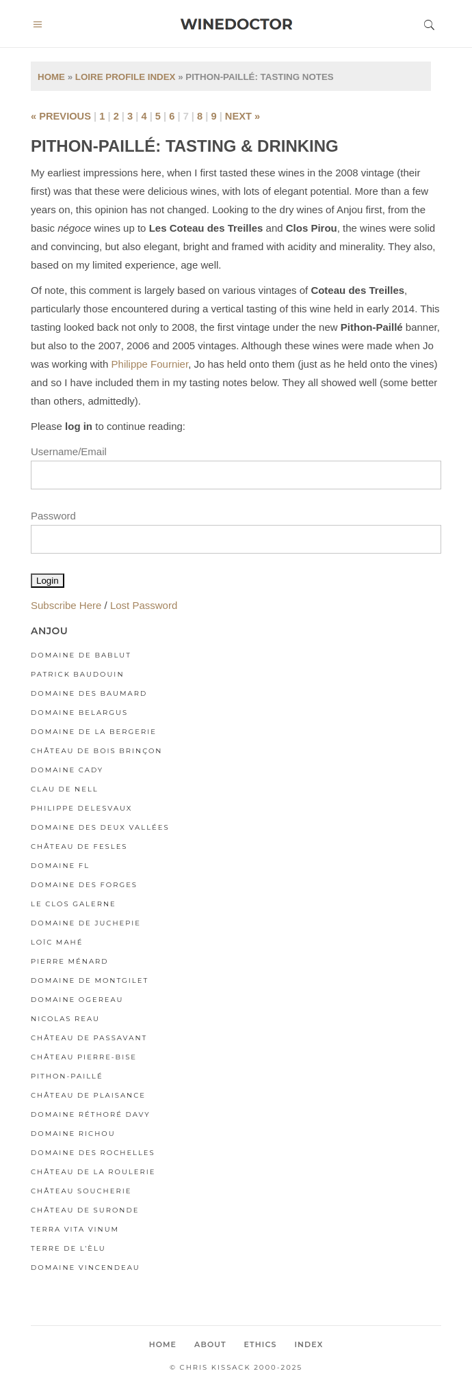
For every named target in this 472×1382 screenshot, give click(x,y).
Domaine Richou (73, 1133)
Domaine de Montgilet (89, 980)
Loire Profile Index (125, 77)
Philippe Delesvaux (81, 808)
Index (308, 1344)
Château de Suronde (85, 1210)
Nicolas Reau (65, 1018)
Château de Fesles (79, 846)
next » (242, 116)
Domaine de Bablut (81, 655)
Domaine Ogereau (77, 999)
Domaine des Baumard (89, 693)
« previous (61, 116)
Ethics (260, 1344)
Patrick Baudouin (77, 674)
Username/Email (69, 451)
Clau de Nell (65, 789)
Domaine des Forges (84, 884)
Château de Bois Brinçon (97, 750)
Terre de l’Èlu (68, 1248)
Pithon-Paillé (67, 1076)
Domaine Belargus (79, 712)
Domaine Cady (67, 769)
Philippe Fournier (150, 364)
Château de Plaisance (88, 1095)
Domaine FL (60, 865)
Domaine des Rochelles (93, 1152)
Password (53, 515)
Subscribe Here (66, 605)
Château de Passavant (89, 1037)
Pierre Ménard (70, 961)
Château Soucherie (81, 1191)
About (210, 1344)
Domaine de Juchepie (86, 923)
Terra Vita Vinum (75, 1229)
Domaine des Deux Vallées (100, 827)
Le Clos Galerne (73, 903)
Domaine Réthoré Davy (90, 1114)
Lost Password (143, 605)
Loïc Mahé (57, 942)
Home (51, 77)
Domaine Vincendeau (85, 1267)
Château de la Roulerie (93, 1171)
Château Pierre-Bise (84, 1057)
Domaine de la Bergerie (94, 731)
